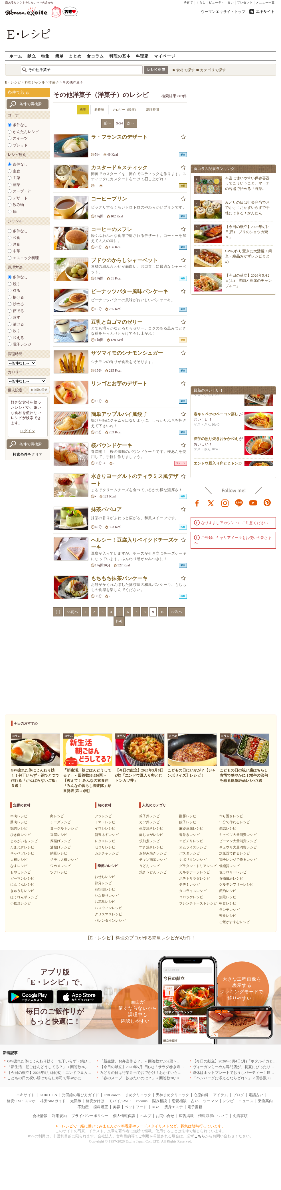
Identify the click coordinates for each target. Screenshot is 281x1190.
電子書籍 (194, 1107)
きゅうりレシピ (22, 891)
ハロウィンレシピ (108, 908)
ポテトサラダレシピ (194, 878)
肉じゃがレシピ (151, 835)
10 (162, 612)
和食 (16, 237)
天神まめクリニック (172, 1095)
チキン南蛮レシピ (153, 860)
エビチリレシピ (191, 841)
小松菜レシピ (20, 903)
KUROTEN (48, 1095)
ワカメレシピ (60, 866)
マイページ (164, 56)
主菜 (16, 178)
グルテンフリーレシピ (236, 884)
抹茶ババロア (106, 509)
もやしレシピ (20, 872)
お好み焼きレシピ (153, 853)
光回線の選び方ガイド (80, 1095)
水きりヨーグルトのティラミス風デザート (134, 479)
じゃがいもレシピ (24, 841)
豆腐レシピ (58, 835)
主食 (16, 171)
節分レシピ (103, 883)
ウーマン (210, 1101)
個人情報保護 (124, 1116)
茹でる (18, 311)
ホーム (15, 56)
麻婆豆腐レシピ (191, 828)
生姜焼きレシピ (151, 828)
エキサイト (265, 11)
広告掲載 (186, 1116)
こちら (199, 1136)
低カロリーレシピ (232, 872)
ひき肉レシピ (20, 835)
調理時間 (152, 109)
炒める (18, 304)
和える (18, 338)
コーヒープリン (109, 199)
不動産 (83, 1107)
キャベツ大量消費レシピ (238, 835)
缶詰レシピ (227, 828)
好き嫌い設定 (39, 389)
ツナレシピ (58, 872)
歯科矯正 (100, 1107)
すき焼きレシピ (151, 847)
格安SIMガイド (52, 1101)
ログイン (27, 431)
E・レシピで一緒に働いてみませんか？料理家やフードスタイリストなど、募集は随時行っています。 (140, 1126)
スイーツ (20, 138)
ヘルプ (145, 1116)
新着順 (99, 109)
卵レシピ (57, 816)
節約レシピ (227, 891)
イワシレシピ (105, 828)
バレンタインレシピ (110, 921)
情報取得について (213, 1116)
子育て (188, 2)
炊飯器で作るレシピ (234, 853)
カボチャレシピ (107, 853)
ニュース (245, 1101)
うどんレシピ (149, 866)
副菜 (16, 185)
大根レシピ (18, 860)
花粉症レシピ (105, 889)
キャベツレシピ (22, 853)
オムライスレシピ (193, 847)
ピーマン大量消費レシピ (238, 841)
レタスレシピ (105, 841)
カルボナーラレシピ (194, 872)
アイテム (220, 1095)
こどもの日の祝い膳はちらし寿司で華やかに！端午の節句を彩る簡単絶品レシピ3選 (76, 1078)
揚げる (18, 297)
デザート (20, 198)
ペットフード (136, 1107)
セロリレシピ (105, 847)
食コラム (95, 56)
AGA (156, 1107)
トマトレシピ (105, 822)
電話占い (255, 1095)
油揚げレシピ (60, 847)
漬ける (18, 324)
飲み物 (18, 205)
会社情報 (40, 1116)
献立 (31, 56)
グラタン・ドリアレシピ (198, 866)
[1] (58, 612)
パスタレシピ (189, 853)
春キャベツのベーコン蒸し (216, 416)
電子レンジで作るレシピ (238, 860)
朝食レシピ (227, 903)
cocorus (141, 1101)
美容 (116, 1107)
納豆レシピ (58, 853)
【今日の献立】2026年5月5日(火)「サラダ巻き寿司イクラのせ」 (153, 1067)
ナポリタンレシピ (193, 860)
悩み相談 (159, 1101)
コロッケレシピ (191, 897)
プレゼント (245, 2)
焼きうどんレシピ (153, 872)
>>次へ (177, 612)
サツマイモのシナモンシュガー (127, 353)
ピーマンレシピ (22, 878)
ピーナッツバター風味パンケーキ (129, 291)
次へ (130, 123)
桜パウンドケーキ (111, 445)
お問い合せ (165, 1116)
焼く (16, 284)
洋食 (16, 244)
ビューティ (217, 2)
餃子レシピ (187, 822)
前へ (107, 123)
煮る (16, 290)
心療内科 (201, 1095)
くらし (201, 2)
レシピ (228, 1101)
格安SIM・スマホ (21, 1101)
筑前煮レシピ (149, 841)
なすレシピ (18, 866)
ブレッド (20, 145)
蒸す (16, 317)
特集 (45, 56)
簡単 (59, 56)
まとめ (75, 56)
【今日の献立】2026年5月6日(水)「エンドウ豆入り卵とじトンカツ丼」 (66, 1072)
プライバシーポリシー (89, 1116)
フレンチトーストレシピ (198, 903)
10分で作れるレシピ (234, 822)
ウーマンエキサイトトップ (223, 11)
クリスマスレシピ (108, 914)
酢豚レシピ (187, 816)
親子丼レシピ (149, 816)
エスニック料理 (26, 258)
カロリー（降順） (125, 109)
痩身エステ (173, 1107)
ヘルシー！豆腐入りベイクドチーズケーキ (134, 543)
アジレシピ (103, 816)
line (239, 502)
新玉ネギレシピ (107, 835)
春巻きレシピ (189, 835)
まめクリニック (138, 1095)
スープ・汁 (22, 191)
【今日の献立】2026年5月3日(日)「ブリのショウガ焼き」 (247, 232)
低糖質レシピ (229, 866)
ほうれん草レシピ (24, 897)
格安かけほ (95, 1101)
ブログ (238, 1095)
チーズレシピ (60, 822)
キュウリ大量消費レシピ (238, 847)
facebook (197, 502)
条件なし (20, 125)
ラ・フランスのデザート (119, 137)
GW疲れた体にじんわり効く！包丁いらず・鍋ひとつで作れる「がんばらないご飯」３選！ (82, 1061)
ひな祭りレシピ (107, 896)
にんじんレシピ (22, 884)
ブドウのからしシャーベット (124, 260)
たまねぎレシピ (22, 847)
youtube (253, 502)
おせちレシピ (105, 877)
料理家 (142, 56)
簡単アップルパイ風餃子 (119, 414)
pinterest (267, 502)
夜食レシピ (227, 916)
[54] (119, 621)
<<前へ (72, 612)
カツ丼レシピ (149, 822)
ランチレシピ (229, 910)
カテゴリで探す (213, 70)
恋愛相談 (179, 1101)
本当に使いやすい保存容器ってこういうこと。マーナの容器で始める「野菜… (247, 183)
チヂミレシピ (189, 884)
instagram (225, 502)
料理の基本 (120, 56)
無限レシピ (227, 897)
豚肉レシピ (18, 822)
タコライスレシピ (193, 891)
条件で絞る (18, 92)
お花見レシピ (105, 902)
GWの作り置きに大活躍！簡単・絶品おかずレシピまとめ (248, 256)
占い (231, 2)
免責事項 (240, 1116)
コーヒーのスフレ (111, 229)
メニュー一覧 (265, 2)
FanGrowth (112, 1095)
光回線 (75, 1101)
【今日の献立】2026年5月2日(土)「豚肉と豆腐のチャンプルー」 (248, 280)
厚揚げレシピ (60, 841)
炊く (16, 331)
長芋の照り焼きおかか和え (216, 440)
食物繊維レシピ (231, 878)
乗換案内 (265, 1101)
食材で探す (185, 70)
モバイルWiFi (120, 1101)
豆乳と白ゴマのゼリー (116, 322)
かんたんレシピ (26, 132)
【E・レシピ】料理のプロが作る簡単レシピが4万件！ (141, 937)
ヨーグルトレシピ (64, 828)
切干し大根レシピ (64, 860)
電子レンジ (22, 344)
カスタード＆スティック (119, 167)
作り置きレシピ (231, 816)
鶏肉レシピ (18, 828)
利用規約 (59, 1116)
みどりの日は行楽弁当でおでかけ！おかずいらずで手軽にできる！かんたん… (247, 207)
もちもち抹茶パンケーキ (119, 578)
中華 (16, 251)
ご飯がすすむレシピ (234, 922)
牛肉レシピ (18, 816)
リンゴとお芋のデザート (119, 383)
